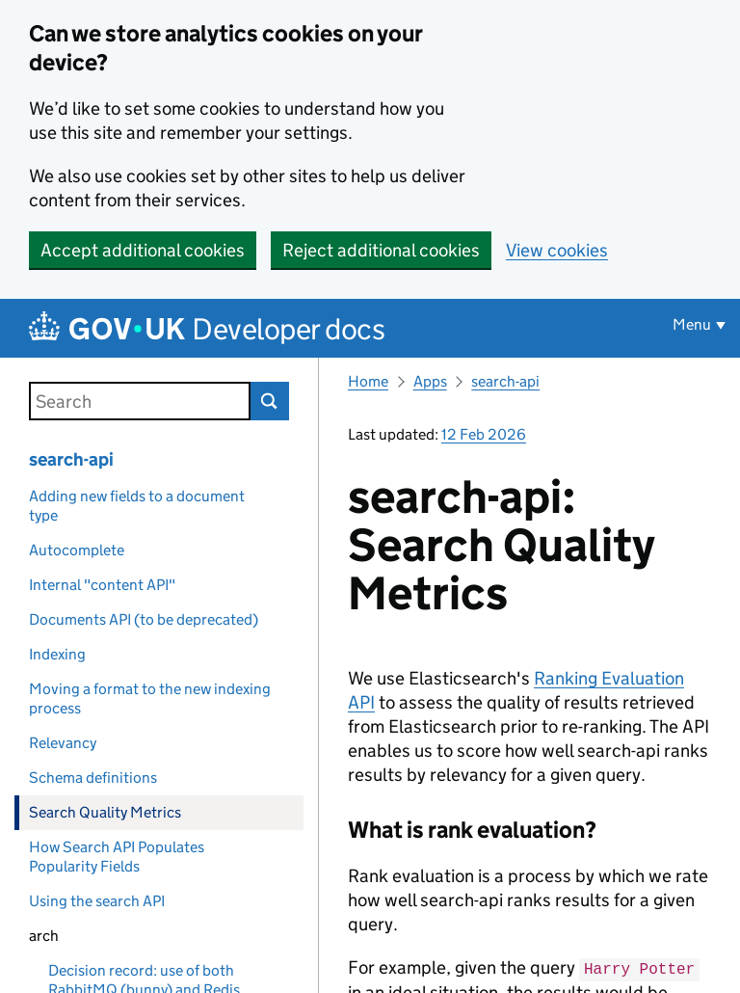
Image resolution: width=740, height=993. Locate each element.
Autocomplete (76, 550)
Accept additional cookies (142, 250)
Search (270, 401)
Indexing (57, 654)
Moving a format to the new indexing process (150, 698)
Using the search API (97, 901)
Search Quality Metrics (105, 812)
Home (368, 381)
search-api (71, 459)
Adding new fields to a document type (137, 505)
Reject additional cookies (381, 250)
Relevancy (62, 743)
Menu (692, 324)
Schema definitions (93, 777)
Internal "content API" (102, 585)
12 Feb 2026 (483, 434)
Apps (430, 381)
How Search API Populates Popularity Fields (116, 856)
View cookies (557, 250)
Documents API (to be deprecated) (143, 619)
